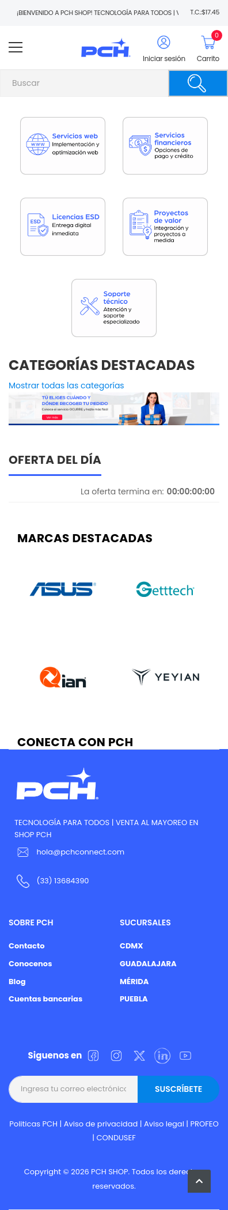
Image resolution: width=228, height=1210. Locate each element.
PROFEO (205, 1123)
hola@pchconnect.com (80, 851)
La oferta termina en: (122, 491)
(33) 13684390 (62, 880)
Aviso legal (164, 1123)
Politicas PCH (33, 1123)
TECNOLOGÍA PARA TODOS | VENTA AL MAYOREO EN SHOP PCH (106, 828)
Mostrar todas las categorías (66, 385)
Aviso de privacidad (101, 1123)
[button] (199, 1181)
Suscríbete (178, 1089)
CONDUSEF (116, 1137)
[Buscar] (198, 83)
